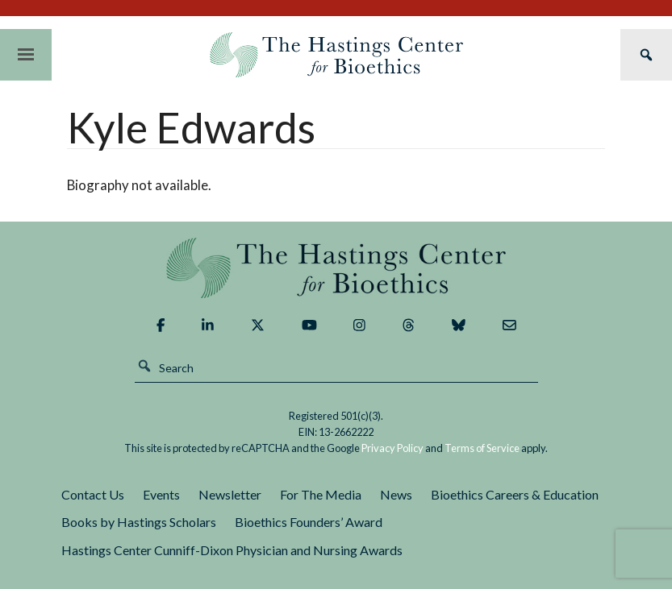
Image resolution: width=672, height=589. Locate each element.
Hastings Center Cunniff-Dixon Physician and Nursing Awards (232, 550)
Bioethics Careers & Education (515, 494)
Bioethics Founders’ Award (308, 521)
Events (161, 494)
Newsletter (229, 494)
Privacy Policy (392, 448)
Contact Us (92, 494)
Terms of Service (482, 448)
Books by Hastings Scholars (138, 521)
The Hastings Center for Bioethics (336, 54)
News (396, 494)
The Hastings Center (336, 268)
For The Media (320, 494)
